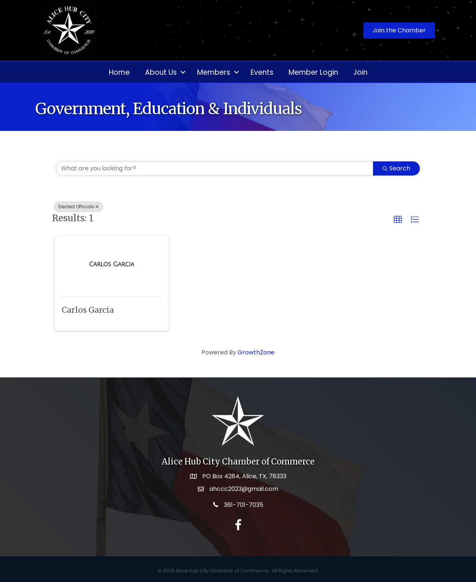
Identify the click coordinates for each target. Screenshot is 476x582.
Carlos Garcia (88, 310)
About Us (161, 72)
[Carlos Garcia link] (111, 264)
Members (213, 72)
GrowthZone (256, 352)
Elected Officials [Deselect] (78, 206)
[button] (397, 219)
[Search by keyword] (214, 168)
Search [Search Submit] (396, 168)
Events (262, 72)
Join (360, 72)
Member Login (313, 72)
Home (119, 72)
